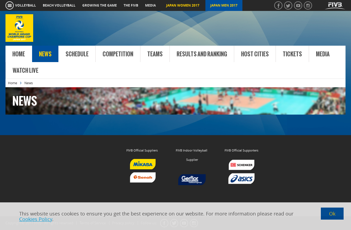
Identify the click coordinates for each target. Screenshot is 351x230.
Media (323, 54)
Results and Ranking (202, 54)
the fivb (131, 5)
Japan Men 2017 (223, 5)
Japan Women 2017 (182, 5)
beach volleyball (59, 5)
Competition (118, 54)
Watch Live (25, 70)
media (150, 5)
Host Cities (255, 54)
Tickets (292, 54)
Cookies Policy (35, 219)
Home (18, 54)
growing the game (99, 5)
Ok (332, 213)
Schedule (77, 54)
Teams (155, 54)
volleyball (25, 5)
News (45, 54)
